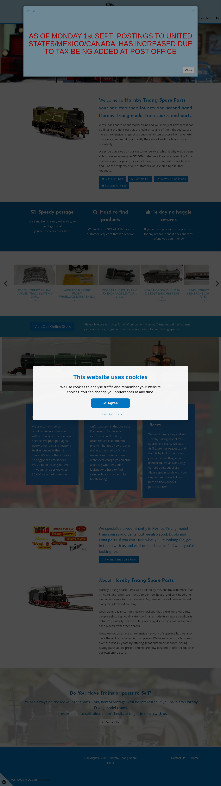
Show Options (110, 414)
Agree (110, 403)
